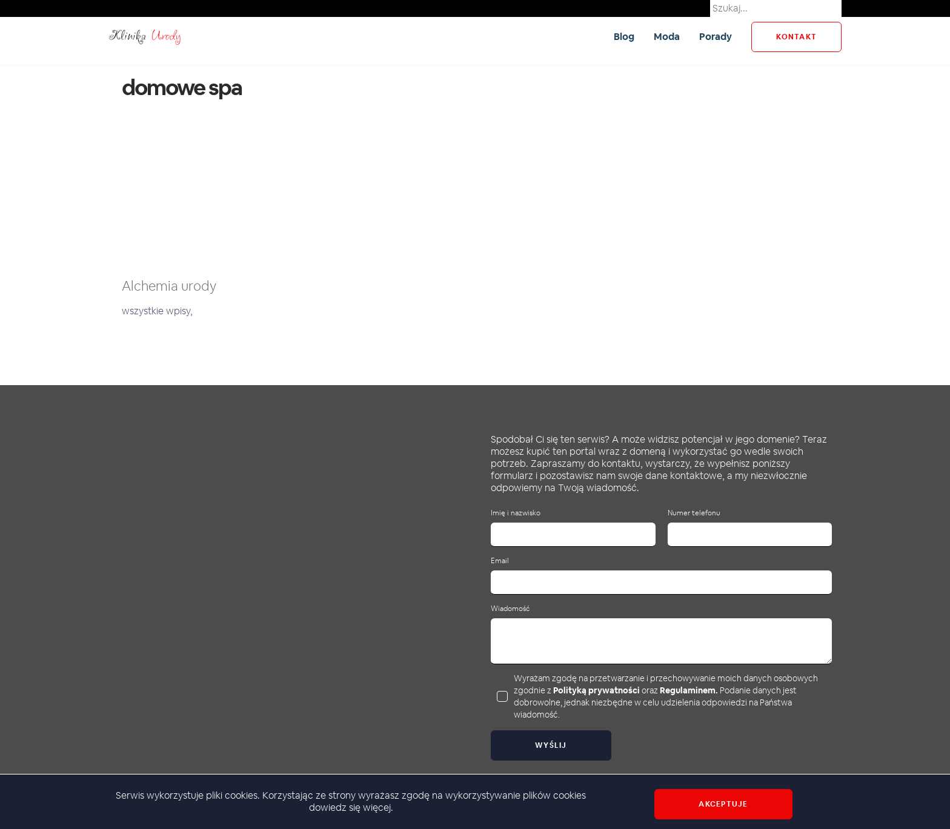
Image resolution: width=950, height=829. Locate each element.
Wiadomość (510, 608)
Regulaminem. (689, 690)
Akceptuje (723, 804)
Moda (667, 36)
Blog (624, 36)
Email (500, 561)
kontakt (796, 37)
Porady (715, 36)
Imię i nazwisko (515, 513)
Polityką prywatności (596, 690)
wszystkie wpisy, (157, 311)
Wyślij (551, 745)
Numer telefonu (694, 513)
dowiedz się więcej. (351, 807)
